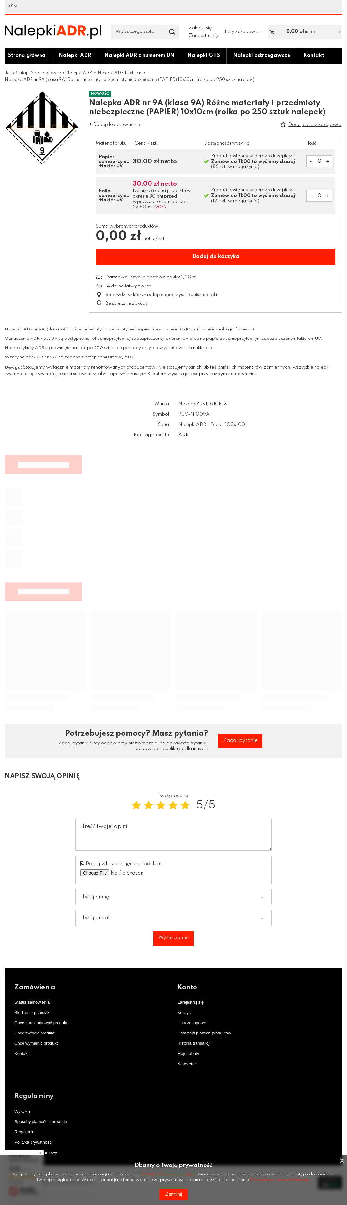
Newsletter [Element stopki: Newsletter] (187, 1063)
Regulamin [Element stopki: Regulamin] (24, 1132)
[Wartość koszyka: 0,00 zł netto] (305, 32)
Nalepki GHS (203, 55)
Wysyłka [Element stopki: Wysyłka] (22, 1111)
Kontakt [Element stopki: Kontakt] (21, 1053)
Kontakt (313, 55)
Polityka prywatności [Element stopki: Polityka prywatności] (33, 1142)
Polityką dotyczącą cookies (168, 1174)
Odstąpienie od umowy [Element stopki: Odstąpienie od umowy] (35, 1152)
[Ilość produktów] (319, 195)
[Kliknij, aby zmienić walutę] (171, 6)
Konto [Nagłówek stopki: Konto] (187, 987)
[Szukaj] (172, 32)
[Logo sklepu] (53, 31)
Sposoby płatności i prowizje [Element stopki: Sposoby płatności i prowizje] (40, 1121)
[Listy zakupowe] (243, 32)
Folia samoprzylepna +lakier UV (115, 195)
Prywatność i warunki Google (279, 1180)
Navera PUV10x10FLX (202, 404)
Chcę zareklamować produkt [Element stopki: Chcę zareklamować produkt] (40, 1022)
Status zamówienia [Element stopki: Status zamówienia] (32, 1002)
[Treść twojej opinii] (173, 835)
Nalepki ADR (75, 55)
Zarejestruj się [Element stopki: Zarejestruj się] (191, 1002)
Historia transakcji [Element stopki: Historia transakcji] (194, 1043)
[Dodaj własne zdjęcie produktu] (140, 872)
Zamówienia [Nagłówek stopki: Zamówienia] (34, 987)
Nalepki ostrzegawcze (261, 55)
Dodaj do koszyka (215, 256)
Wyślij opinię (173, 937)
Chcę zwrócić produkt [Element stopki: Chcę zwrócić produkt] (34, 1033)
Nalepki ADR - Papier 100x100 (211, 424)
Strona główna (27, 55)
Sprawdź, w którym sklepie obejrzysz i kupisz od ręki (161, 295)
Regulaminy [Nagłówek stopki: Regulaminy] (33, 1096)
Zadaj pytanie (240, 740)
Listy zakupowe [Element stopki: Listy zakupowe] (192, 1022)
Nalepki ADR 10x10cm (120, 73)
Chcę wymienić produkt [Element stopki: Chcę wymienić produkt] (36, 1043)
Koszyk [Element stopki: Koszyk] (184, 1012)
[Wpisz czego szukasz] (145, 32)
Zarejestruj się (203, 35)
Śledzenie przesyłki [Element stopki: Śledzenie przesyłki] (32, 1012)
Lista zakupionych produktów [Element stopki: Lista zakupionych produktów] (204, 1033)
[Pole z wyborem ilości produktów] (319, 161)
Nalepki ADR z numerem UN (139, 55)
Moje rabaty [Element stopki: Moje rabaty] (188, 1053)
